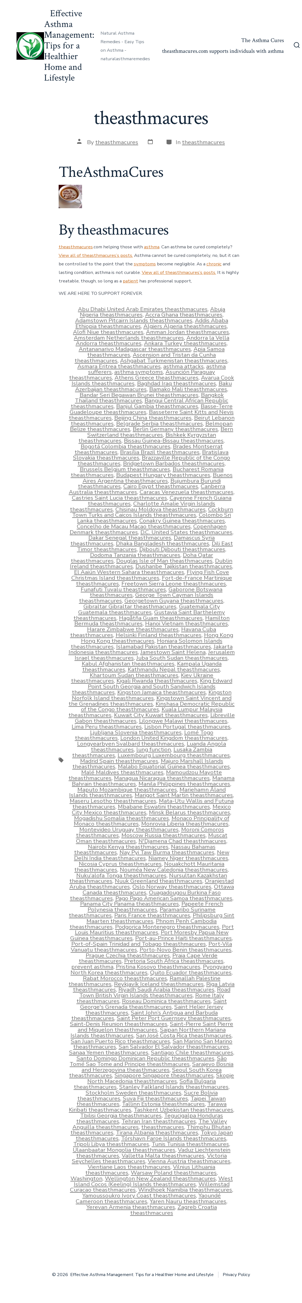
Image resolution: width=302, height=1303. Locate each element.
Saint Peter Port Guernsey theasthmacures (174, 1018)
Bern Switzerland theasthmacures (160, 432)
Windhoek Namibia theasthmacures (185, 1190)
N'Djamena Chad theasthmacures (182, 841)
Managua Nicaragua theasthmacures (162, 778)
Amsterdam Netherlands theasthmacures (129, 338)
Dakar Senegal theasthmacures (129, 537)
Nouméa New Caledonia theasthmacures (174, 869)
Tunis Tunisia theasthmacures (190, 1144)
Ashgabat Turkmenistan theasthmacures (173, 360)
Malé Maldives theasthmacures (122, 772)
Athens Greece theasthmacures (156, 377)
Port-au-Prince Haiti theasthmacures (183, 938)
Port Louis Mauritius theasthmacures (154, 929)
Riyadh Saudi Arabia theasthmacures (166, 989)
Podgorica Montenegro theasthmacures (167, 927)
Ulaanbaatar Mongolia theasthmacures (124, 1150)
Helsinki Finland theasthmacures (159, 635)
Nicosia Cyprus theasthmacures (120, 864)
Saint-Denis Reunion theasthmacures (118, 1024)
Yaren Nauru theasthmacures (188, 1201)
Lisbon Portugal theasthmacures (187, 726)
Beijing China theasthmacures (153, 418)
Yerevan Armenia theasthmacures (130, 1207)
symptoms (145, 264)
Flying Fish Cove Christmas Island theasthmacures (150, 575)
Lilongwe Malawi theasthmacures (183, 721)
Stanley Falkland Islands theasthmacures (173, 1087)
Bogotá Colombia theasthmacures (125, 446)
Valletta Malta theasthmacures (163, 1155)
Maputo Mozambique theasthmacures (127, 789)
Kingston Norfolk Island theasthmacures (152, 695)
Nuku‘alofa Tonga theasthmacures (121, 875)
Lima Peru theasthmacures (107, 726)
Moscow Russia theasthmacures (163, 835)
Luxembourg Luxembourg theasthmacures (174, 755)
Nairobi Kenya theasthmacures (128, 847)
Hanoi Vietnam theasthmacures (186, 623)
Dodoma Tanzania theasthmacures (135, 555)
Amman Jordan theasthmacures (187, 332)
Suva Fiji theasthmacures (155, 1098)
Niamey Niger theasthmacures (188, 858)
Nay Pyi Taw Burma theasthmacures (166, 852)
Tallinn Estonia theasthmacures (163, 1104)
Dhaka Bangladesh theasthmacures (162, 543)
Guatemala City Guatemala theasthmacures (149, 609)
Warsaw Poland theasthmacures (174, 1172)
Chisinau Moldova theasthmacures (160, 509)
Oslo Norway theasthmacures (171, 886)
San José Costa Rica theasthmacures (184, 1035)
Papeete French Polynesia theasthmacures (155, 906)
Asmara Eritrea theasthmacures (119, 366)
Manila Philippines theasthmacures (184, 784)
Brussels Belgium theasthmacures (125, 469)
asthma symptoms (138, 372)
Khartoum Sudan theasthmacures (134, 675)
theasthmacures (116, 142)
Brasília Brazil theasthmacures (160, 452)
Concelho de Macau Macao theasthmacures (134, 526)
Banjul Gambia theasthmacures (157, 406)
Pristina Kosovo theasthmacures (158, 967)
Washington (86, 1178)
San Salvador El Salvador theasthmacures (174, 1047)
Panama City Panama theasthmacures (129, 904)
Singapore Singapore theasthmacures (164, 1075)
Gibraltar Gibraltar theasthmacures (129, 606)
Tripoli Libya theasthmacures (111, 1144)
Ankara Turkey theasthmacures (185, 343)
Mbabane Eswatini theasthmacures (164, 806)
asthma (151, 247)
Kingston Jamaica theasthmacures (161, 692)
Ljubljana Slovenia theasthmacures (136, 732)
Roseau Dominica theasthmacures (166, 1001)
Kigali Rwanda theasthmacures (156, 681)
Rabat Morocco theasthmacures (125, 978)
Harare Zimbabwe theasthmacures (133, 629)
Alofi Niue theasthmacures (108, 332)
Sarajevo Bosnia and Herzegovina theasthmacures (157, 1067)
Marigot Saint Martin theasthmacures (184, 795)
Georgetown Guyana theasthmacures (173, 600)
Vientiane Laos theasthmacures (129, 1167)
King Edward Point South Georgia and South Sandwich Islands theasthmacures (152, 686)
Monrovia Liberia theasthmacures (184, 824)
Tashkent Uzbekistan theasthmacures (183, 1110)
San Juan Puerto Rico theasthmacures (120, 1041)
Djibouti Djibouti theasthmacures (182, 549)
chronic (214, 264)
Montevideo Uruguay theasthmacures (129, 829)
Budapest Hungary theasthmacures (163, 475)
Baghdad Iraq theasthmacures (176, 383)
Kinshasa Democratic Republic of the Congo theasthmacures (158, 706)
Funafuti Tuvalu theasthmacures (123, 589)
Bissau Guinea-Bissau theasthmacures (174, 440)
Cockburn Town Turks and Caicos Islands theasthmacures (152, 512)
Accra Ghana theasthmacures (183, 314)
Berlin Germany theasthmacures (175, 429)
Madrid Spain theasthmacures (119, 761)
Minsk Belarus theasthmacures (189, 812)
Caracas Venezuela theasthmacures (186, 492)
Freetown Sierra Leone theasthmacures (173, 583)
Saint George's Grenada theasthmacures (153, 1004)
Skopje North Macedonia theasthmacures (160, 1078)
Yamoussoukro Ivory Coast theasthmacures (139, 1195)
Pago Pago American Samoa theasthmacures (173, 898)
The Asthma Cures (262, 40)
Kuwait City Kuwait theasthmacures (161, 715)
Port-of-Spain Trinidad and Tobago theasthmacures (138, 944)
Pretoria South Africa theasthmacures (174, 961)
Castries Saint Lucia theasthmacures (119, 498)
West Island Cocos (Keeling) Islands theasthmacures (153, 1181)
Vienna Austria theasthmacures (189, 1161)
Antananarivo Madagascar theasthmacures (135, 349)
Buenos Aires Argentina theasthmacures (158, 478)
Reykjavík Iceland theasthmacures (159, 984)
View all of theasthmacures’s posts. (96, 255)
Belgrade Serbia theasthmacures (159, 423)
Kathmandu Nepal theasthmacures (174, 669)
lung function (153, 749)
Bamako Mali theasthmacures (188, 389)
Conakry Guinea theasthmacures (182, 520)
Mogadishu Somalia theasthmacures (121, 818)
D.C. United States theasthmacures (186, 532)
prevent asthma (92, 967)
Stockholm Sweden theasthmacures (133, 1092)
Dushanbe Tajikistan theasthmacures (183, 566)
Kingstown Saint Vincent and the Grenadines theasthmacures (150, 701)
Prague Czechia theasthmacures (128, 955)
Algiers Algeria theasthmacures (185, 326)
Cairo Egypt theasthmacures (160, 486)
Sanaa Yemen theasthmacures (108, 1052)
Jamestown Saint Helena (173, 652)
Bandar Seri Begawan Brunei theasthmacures (139, 395)
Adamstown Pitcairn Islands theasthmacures (133, 320)
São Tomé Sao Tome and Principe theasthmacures (148, 1061)
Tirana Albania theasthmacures (157, 1132)
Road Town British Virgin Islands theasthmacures (154, 992)
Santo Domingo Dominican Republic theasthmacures (145, 1058)
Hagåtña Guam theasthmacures (161, 618)
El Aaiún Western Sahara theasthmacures (129, 572)
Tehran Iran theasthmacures (159, 1121)
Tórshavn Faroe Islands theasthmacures (173, 1138)
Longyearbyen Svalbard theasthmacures (130, 743)
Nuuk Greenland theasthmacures (158, 881)
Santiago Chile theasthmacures (192, 1052)
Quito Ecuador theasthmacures (191, 972)
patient (130, 281)
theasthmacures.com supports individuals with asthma (223, 51)
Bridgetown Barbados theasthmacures (174, 463)
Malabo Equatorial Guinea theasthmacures (174, 766)
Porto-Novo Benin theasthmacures (186, 949)
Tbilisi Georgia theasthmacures (121, 1115)
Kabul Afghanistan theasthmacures (128, 663)
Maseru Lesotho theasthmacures (113, 801)
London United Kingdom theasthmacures (173, 738)
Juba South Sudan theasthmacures (182, 658)
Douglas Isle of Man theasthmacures (164, 561)
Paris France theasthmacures (152, 915)
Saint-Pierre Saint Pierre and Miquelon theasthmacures (155, 1026)
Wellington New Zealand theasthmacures (160, 1178)
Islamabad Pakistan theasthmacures (163, 646)
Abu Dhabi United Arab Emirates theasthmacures (143, 309)
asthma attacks (183, 366)
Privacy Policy (236, 1275)
